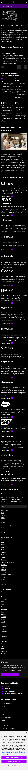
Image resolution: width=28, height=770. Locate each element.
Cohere (3, 619)
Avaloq (3, 577)
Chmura (7, 686)
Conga (3, 629)
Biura (2, 714)
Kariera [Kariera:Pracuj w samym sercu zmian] (3, 706)
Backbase (3, 584)
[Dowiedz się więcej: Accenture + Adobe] (7, 196)
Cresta (2, 646)
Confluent (3, 626)
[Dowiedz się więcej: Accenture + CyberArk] (7, 249)
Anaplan (3, 539)
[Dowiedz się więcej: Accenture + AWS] (7, 215)
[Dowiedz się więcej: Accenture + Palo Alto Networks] (7, 377)
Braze (2, 604)
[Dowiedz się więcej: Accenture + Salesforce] (7, 417)
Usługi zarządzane (10, 691)
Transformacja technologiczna (13, 693)
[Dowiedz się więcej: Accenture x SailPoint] (7, 398)
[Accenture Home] (14, 2)
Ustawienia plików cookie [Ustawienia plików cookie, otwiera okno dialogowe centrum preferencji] (14, 765)
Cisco (2, 611)
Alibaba (3, 527)
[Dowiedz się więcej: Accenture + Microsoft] (7, 303)
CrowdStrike (4, 651)
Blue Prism (3, 596)
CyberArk (3, 653)
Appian (3, 549)
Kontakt (3, 712)
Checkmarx (4, 609)
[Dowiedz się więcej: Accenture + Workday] (7, 484)
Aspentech (4, 564)
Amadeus (3, 535)
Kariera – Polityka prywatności (8, 723)
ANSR (2, 542)
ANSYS (3, 544)
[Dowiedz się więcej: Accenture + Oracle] (7, 343)
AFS (2, 520)
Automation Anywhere (7, 574)
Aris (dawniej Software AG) (7, 562)
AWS (2, 582)
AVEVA (3, 579)
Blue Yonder (4, 599)
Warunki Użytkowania (6, 725)
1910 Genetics (4, 510)
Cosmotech (4, 641)
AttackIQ (3, 572)
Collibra (3, 621)
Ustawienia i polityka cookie (8, 728)
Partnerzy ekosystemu (6, 6)
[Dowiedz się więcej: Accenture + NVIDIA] (7, 323)
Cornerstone (4, 639)
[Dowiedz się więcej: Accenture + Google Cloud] (7, 285)
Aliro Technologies (6, 530)
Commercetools (5, 624)
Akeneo (3, 522)
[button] (10, 674)
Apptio (3, 554)
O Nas (2, 709)
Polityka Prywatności (6, 717)
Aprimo (3, 557)
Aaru (2, 512)
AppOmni (3, 552)
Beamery (3, 591)
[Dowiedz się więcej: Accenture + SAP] (7, 431)
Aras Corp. (3, 559)
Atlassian (3, 567)
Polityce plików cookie (6, 752)
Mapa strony (4, 720)
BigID (2, 594)
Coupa (3, 643)
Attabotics (3, 569)
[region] (14, 750)
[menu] (2, 2)
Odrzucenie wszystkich (14, 761)
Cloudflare (3, 614)
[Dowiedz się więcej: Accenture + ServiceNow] (7, 450)
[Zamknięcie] (26, 732)
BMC (2, 601)
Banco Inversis (5, 587)
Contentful (4, 631)
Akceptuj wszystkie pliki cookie (14, 757)
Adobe (3, 517)
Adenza (3, 515)
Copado (3, 634)
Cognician (3, 616)
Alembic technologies (6, 525)
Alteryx (3, 532)
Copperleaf (4, 636)
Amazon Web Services (6, 537)
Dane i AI (7, 688)
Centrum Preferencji (6, 703)
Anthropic (3, 547)
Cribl (2, 648)
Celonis (3, 606)
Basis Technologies (6, 589)
